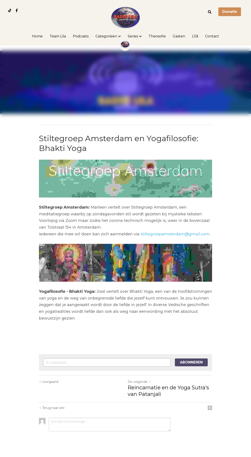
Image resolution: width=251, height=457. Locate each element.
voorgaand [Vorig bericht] (48, 382)
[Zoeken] (209, 12)
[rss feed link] (210, 408)
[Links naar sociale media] (9, 10)
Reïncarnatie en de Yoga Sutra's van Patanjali (168, 390)
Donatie (229, 12)
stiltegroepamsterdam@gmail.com (175, 234)
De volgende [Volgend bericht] (139, 382)
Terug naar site (52, 408)
